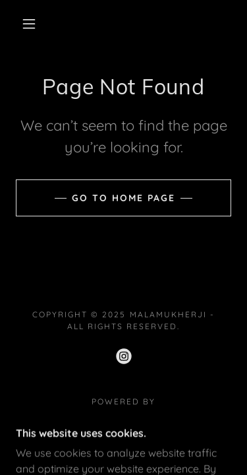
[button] (29, 24)
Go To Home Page (123, 198)
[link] (124, 356)
